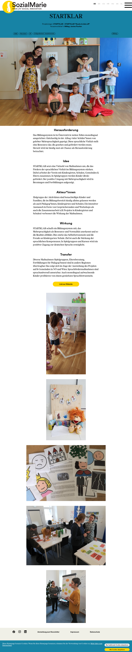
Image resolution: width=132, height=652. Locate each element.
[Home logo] (23, 6)
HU (112, 4)
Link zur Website (66, 284)
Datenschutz (95, 629)
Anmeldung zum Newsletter (48, 629)
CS (103, 4)
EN (98, 4)
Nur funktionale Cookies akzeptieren (117, 645)
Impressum (74, 629)
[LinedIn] (24, 630)
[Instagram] (18, 630)
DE (94, 4)
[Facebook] (12, 630)
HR (107, 4)
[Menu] (128, 5)
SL (121, 4)
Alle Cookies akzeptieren (117, 649)
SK (117, 4)
